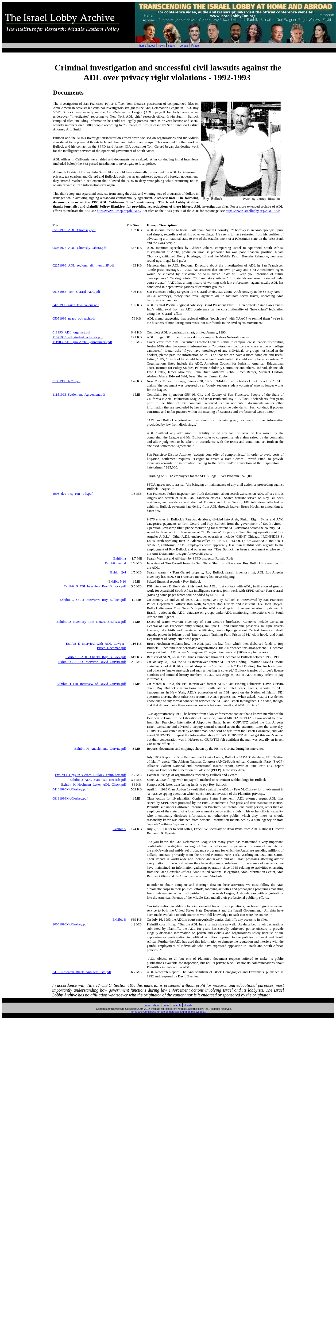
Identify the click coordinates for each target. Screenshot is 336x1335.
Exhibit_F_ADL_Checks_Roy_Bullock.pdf (95, 657)
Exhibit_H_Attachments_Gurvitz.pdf (100, 749)
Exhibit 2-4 (118, 572)
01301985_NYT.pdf (66, 381)
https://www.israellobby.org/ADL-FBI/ (253, 211)
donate (184, 45)
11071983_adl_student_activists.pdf (77, 337)
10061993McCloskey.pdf (70, 924)
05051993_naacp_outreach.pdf (73, 318)
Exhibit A (119, 829)
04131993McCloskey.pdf (70, 789)
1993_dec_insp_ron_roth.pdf (72, 494)
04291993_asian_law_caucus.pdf (75, 305)
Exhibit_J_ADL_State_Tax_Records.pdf (97, 780)
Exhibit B (119, 919)
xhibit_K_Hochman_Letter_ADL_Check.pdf (94, 784)
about (151, 45)
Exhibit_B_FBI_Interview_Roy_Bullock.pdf (95, 586)
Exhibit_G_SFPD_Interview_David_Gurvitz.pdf (92, 662)
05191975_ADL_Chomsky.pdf (73, 230)
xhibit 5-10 (118, 581)
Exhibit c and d (115, 563)
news (162, 45)
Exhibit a (119, 558)
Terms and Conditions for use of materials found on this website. (168, 1011)
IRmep (195, 45)
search (172, 45)
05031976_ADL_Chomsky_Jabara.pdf (79, 248)
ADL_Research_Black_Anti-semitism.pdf (81, 972)
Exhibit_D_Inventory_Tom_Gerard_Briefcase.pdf (91, 622)
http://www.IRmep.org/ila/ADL (119, 211)
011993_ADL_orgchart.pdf (71, 332)
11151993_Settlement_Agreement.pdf (78, 394)
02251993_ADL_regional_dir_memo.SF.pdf (83, 265)
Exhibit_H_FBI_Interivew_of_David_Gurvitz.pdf (91, 684)
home (142, 45)
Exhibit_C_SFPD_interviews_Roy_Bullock (93, 600)
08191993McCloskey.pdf (70, 798)
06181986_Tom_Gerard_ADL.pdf (76, 292)
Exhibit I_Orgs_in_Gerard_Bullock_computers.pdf (90, 775)
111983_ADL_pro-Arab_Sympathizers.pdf (82, 342)
